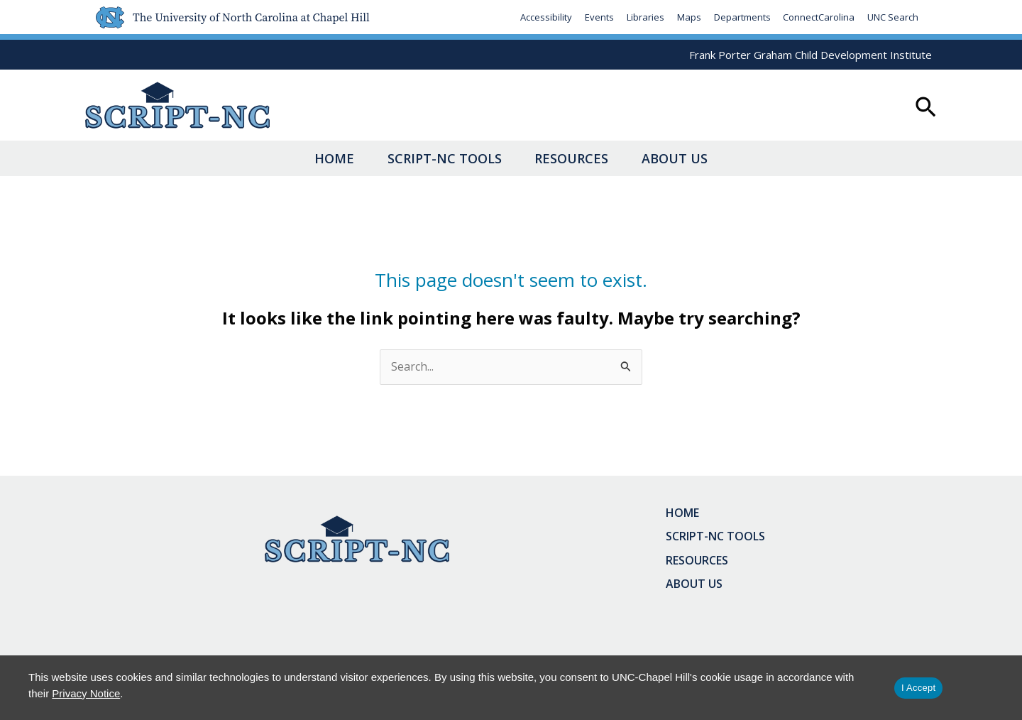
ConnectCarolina (819, 17)
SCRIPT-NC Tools (432, 158)
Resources (583, 158)
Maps (688, 17)
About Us (710, 158)
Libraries (645, 17)
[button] (926, 108)
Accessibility (545, 17)
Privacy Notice (86, 693)
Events (598, 17)
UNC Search (892, 17)
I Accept (918, 687)
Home (299, 158)
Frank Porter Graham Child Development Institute (810, 55)
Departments (741, 17)
